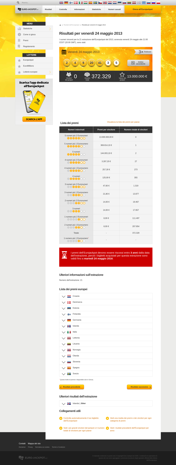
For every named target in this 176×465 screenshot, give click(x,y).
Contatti (22, 443)
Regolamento (29, 46)
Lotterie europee (30, 72)
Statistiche (27, 28)
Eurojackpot (28, 60)
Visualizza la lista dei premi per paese (123, 122)
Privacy (30, 447)
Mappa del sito (34, 443)
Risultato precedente (71, 387)
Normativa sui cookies (42, 447)
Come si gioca (29, 34)
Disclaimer (22, 447)
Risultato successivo (139, 387)
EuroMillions (28, 66)
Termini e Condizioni (58, 447)
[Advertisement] (105, 103)
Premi (25, 40)
